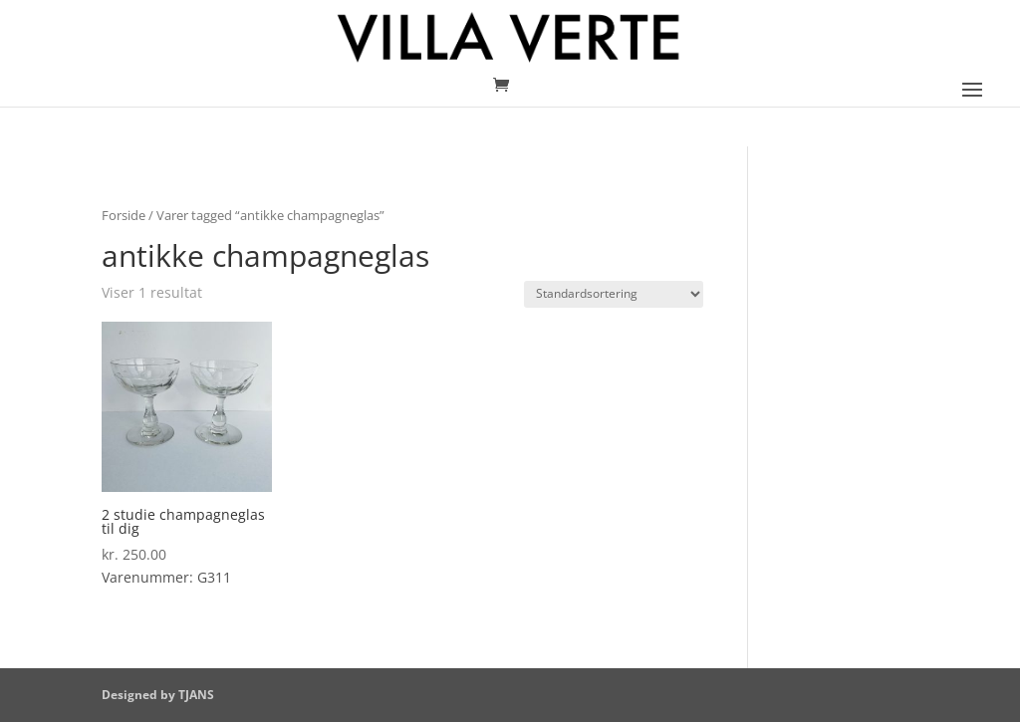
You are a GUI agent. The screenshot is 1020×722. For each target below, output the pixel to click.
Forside (123, 215)
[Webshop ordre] (613, 294)
